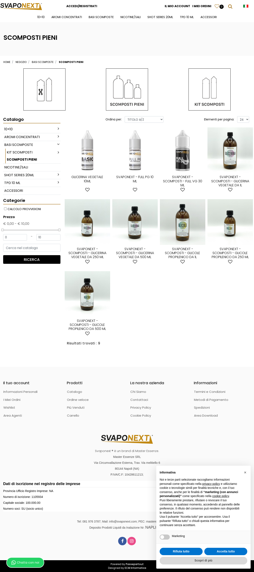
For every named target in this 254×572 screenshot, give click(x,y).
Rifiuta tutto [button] (181, 551)
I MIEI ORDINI (201, 6)
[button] (216, 6)
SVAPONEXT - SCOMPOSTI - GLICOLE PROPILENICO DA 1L (182, 253)
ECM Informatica (135, 568)
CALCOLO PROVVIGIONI (24, 209)
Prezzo (9, 217)
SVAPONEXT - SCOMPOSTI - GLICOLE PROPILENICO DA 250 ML (230, 253)
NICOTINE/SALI (130, 17)
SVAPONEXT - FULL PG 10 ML (135, 179)
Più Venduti (75, 407)
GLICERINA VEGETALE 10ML (87, 179)
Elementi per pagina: (219, 119)
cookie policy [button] (220, 496)
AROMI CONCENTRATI (66, 17)
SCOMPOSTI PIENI (71, 62)
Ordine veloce (78, 399)
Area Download (206, 415)
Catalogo (74, 391)
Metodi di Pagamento (211, 399)
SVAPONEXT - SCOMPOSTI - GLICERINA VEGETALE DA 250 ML (87, 253)
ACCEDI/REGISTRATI (81, 6)
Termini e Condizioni (209, 391)
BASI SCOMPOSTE (101, 17)
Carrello (73, 415)
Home (6, 62)
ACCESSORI (209, 17)
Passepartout (135, 564)
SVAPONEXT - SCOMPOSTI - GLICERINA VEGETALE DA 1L (230, 181)
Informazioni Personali (20, 391)
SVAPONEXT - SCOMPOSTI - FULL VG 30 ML (182, 181)
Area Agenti (12, 415)
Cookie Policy (140, 415)
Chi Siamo (138, 391)
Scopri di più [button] (204, 560)
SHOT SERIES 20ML (160, 17)
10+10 (41, 17)
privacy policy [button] (211, 483)
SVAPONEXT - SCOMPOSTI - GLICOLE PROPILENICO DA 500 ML (87, 324)
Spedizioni (202, 407)
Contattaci (139, 399)
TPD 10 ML (187, 17)
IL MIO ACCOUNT (177, 6)
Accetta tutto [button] (226, 551)
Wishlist (9, 407)
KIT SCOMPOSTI (19, 152)
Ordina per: (114, 119)
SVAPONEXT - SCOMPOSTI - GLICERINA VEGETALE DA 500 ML (135, 253)
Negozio (21, 62)
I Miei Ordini (11, 399)
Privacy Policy (140, 407)
